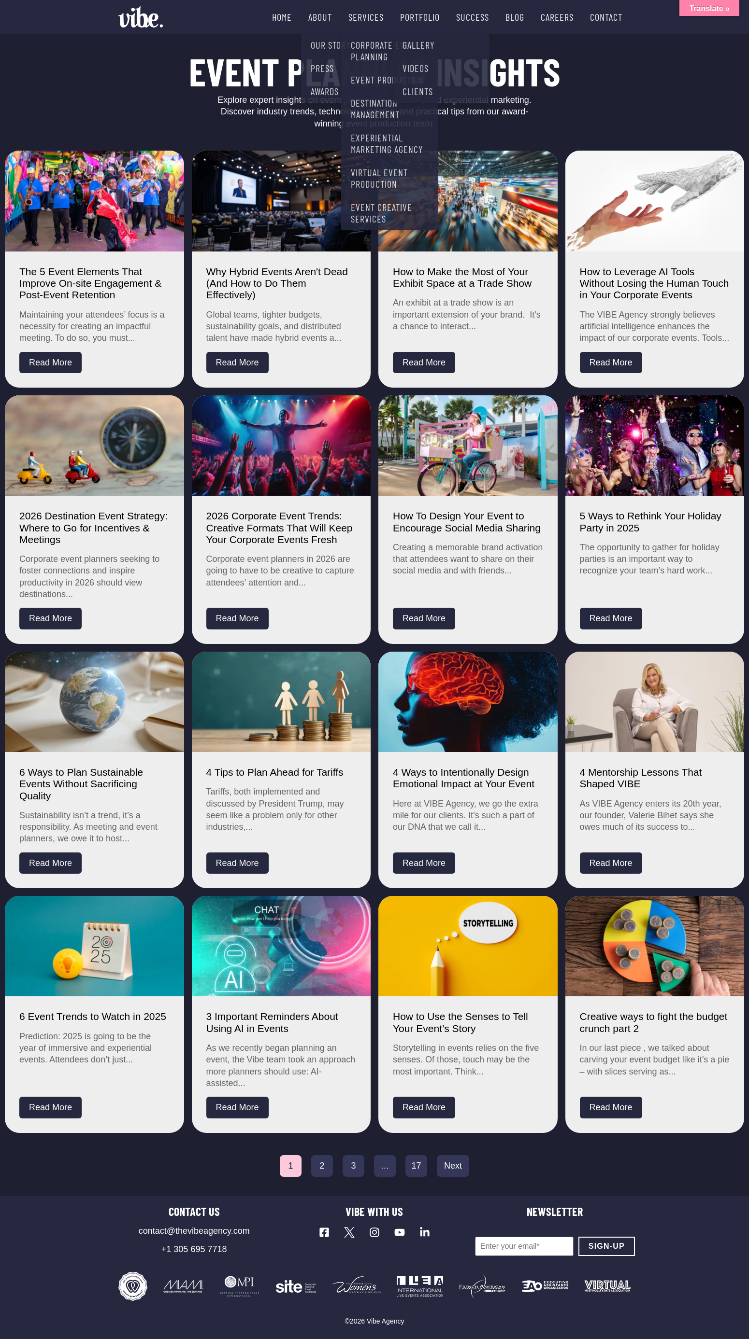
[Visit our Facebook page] (324, 1232)
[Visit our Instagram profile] (374, 1232)
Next (453, 1166)
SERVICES (366, 17)
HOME (282, 17)
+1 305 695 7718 (194, 1249)
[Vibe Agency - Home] (140, 17)
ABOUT (320, 17)
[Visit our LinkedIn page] (424, 1232)
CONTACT (606, 17)
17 (416, 1166)
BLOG (514, 17)
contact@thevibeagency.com (194, 1231)
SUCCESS (472, 17)
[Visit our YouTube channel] (399, 1232)
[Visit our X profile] (349, 1232)
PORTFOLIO (420, 17)
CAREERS (557, 17)
